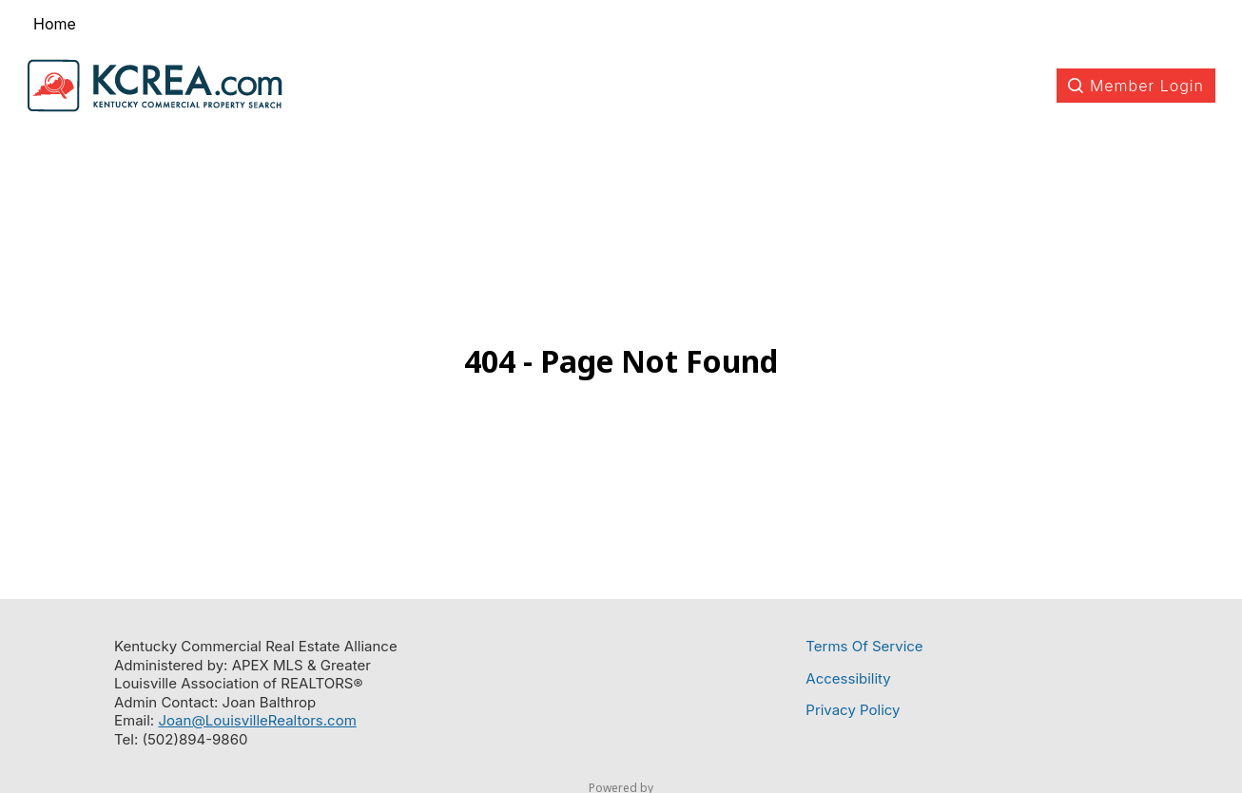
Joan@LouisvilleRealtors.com (257, 720)
